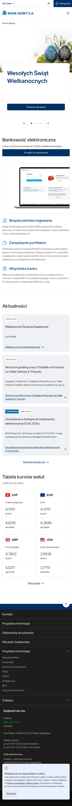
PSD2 (5, 671)
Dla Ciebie (9, 3)
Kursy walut (8, 662)
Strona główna (8, 23)
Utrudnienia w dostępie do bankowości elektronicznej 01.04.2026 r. (36, 449)
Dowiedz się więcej (43, 107)
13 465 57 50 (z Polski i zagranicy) (33, 733)
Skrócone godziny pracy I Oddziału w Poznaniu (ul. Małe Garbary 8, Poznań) (36, 397)
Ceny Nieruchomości (13, 690)
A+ (50, 3)
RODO (5, 676)
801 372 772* (12, 722)
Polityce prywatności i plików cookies (23, 783)
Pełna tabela (36, 583)
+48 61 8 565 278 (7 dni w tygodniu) (22, 762)
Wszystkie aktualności (36, 462)
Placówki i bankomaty (16, 642)
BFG (4, 685)
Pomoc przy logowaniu (14, 666)
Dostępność (8, 680)
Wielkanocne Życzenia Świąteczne (24, 347)
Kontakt (7, 614)
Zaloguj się (62, 3)
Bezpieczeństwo (10, 657)
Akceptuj (10, 793)
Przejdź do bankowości (36, 152)
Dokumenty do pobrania (17, 633)
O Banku (36, 700)
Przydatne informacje (16, 623)
